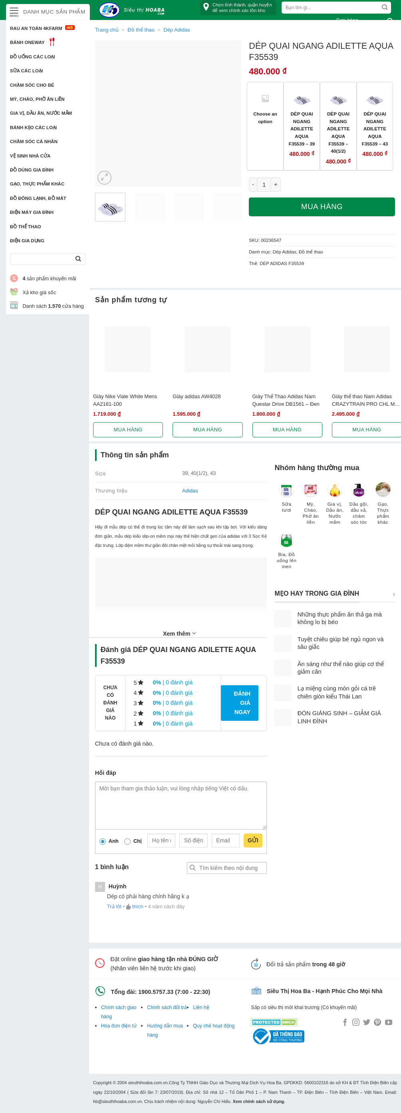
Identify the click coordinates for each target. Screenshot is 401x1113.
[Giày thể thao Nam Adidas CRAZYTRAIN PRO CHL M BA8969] (367, 349)
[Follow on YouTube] (388, 1023)
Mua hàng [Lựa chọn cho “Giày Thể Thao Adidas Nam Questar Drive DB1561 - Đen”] (287, 430)
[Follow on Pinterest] (377, 1023)
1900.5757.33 (155, 992)
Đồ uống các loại (32, 56)
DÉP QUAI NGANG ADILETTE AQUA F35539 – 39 (302, 128)
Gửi (253, 840)
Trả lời (114, 907)
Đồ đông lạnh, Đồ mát (38, 198)
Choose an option (265, 117)
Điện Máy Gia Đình (32, 212)
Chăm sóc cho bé (32, 85)
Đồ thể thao (25, 226)
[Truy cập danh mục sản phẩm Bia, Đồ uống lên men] (287, 554)
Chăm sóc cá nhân (34, 141)
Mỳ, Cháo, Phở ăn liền (37, 99)
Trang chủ (107, 30)
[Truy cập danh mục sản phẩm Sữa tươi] (287, 501)
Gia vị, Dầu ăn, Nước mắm (41, 113)
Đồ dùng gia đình (32, 170)
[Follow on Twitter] (366, 1023)
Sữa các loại (26, 70)
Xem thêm (179, 633)
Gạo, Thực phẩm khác (37, 184)
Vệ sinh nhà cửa (30, 156)
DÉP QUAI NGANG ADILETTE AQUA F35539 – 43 (375, 128)
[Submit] (78, 259)
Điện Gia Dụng (27, 240)
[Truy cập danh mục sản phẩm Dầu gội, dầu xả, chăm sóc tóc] (359, 507)
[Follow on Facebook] (345, 1023)
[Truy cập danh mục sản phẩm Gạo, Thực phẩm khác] (383, 507)
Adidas (190, 491)
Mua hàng (322, 206)
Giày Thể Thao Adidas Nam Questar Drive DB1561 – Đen (286, 400)
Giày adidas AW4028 (197, 396)
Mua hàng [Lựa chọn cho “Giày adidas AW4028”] (207, 430)
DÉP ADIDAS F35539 (282, 263)
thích (137, 907)
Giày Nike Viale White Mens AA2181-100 (125, 400)
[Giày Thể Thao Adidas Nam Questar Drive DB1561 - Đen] (287, 349)
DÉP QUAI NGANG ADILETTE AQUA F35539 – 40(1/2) (338, 132)
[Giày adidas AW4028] (207, 349)
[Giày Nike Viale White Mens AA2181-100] (128, 349)
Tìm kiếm (193, 868)
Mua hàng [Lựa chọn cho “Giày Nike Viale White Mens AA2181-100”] (128, 430)
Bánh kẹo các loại (33, 127)
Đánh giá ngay (242, 702)
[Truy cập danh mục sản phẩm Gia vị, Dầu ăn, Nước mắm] (335, 507)
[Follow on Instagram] (355, 1023)
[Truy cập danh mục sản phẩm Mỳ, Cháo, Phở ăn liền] (311, 507)
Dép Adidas (284, 251)
